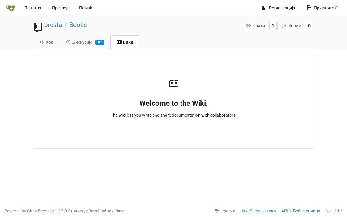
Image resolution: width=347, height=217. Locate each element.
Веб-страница (306, 211)
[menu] (223, 211)
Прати (255, 25)
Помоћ (85, 7)
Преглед (60, 7)
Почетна (32, 7)
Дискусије (85, 42)
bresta (53, 24)
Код (46, 42)
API (284, 211)
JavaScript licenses (258, 211)
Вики (125, 42)
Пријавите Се (323, 7)
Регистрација (278, 7)
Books (78, 24)
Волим (291, 25)
